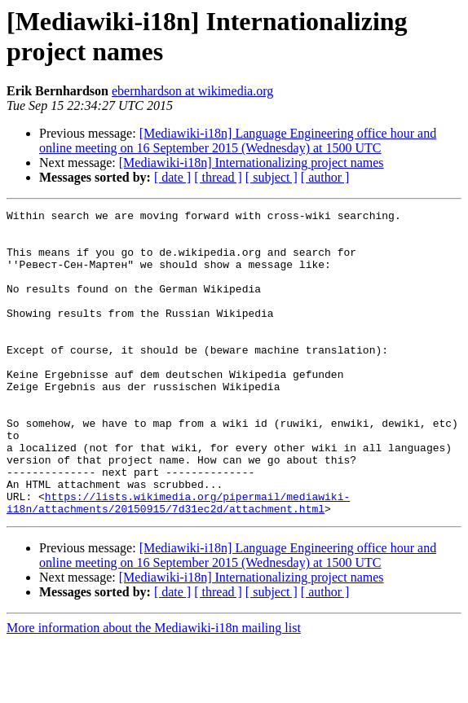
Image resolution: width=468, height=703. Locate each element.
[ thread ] (218, 177)
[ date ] (172, 177)
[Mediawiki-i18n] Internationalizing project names (251, 162)
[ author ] (325, 177)
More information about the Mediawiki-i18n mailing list (154, 689)
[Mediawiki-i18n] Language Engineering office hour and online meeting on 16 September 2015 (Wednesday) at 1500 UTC (237, 140)
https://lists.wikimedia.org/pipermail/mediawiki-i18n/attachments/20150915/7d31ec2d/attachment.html (178, 562)
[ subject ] (271, 177)
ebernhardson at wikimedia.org (192, 91)
